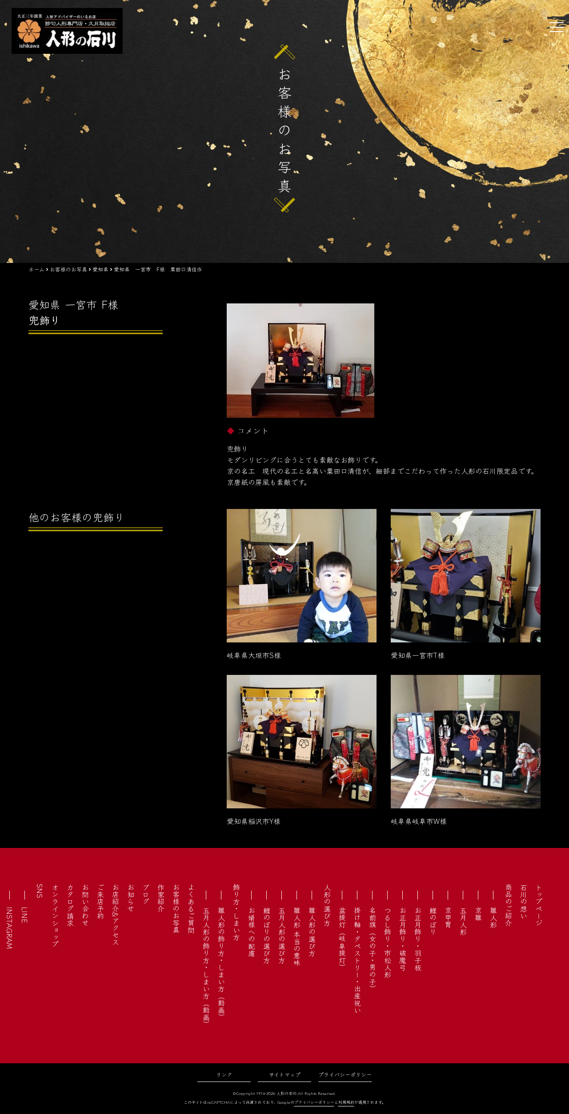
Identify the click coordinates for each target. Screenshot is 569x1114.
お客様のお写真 (176, 908)
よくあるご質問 (191, 908)
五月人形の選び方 (281, 935)
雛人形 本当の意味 (297, 936)
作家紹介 (161, 898)
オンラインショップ (55, 916)
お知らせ (130, 898)
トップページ (538, 905)
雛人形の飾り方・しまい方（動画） (221, 964)
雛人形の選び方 (312, 932)
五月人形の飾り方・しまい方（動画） (206, 967)
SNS (40, 891)
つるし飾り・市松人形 (387, 942)
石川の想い (523, 901)
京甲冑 (448, 917)
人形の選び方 (327, 905)
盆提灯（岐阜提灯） (342, 939)
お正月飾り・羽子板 (418, 939)
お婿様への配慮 (251, 932)
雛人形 (493, 917)
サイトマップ (285, 1074)
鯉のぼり (433, 921)
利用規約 (346, 1102)
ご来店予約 (100, 901)
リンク (224, 1074)
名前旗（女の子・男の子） (372, 949)
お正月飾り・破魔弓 (402, 939)
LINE (25, 915)
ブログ (145, 894)
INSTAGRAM (9, 928)
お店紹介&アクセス (115, 914)
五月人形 (463, 921)
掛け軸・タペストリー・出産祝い (357, 960)
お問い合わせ (85, 905)
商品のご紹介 (508, 905)
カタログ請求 (70, 905)
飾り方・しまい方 (236, 912)
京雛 (478, 914)
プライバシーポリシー (345, 1074)
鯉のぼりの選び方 (266, 935)
